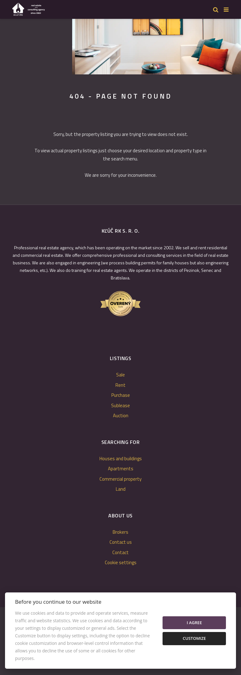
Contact (120, 552)
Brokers (120, 532)
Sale (120, 374)
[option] (94, 45)
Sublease (120, 405)
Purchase (120, 395)
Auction (120, 415)
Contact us (121, 542)
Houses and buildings (120, 458)
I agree (194, 622)
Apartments (120, 468)
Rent (120, 385)
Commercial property (120, 479)
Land (121, 489)
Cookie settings (121, 562)
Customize (194, 638)
